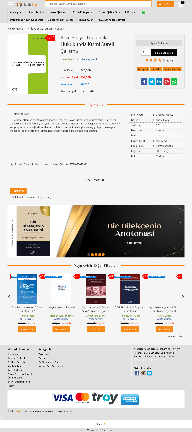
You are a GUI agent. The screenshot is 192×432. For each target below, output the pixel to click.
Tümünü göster (174, 336)
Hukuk (39, 164)
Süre (55, 164)
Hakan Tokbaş (27, 315)
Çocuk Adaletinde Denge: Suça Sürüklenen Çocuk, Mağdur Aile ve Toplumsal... (96, 311)
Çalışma (63, 164)
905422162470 (157, 360)
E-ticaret (91, 424)
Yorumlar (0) (96, 179)
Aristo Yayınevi (27, 318)
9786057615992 (78, 164)
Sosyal (18, 164)
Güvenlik (28, 164)
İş (12, 164)
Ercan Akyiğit (164, 315)
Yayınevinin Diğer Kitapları (96, 265)
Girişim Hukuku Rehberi (61, 307)
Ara (149, 4)
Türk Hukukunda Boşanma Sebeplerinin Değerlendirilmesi (130, 311)
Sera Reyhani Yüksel (130, 315)
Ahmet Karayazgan (95, 315)
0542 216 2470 (141, 360)
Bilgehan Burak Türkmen (61, 315)
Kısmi (48, 164)
